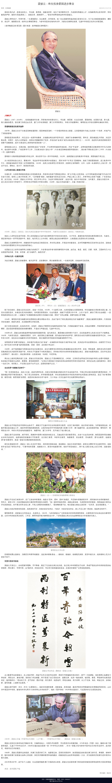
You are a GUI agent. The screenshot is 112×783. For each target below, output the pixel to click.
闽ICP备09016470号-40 (56, 781)
